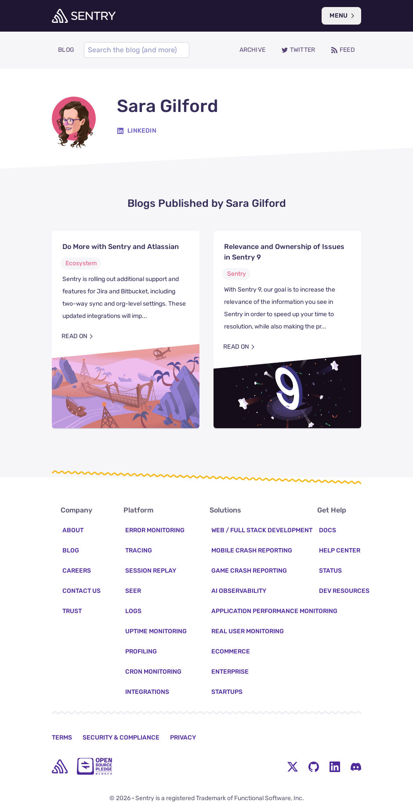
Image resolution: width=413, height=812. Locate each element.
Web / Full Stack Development (261, 530)
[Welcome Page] (84, 16)
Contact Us (81, 591)
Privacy (183, 737)
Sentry (236, 274)
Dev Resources (344, 591)
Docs (327, 530)
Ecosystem (81, 263)
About (72, 530)
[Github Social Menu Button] (313, 766)
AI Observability (238, 591)
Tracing (138, 550)
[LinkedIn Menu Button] (335, 766)
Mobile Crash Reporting (251, 550)
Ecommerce (230, 651)
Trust (72, 611)
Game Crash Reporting (249, 570)
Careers (76, 570)
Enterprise (230, 671)
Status (330, 570)
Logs (133, 611)
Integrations (147, 692)
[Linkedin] (136, 131)
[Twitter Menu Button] (292, 766)
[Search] (136, 50)
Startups (227, 692)
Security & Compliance (121, 737)
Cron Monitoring (153, 671)
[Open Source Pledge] (94, 766)
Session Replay (150, 570)
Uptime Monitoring (156, 631)
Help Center (339, 550)
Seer (133, 591)
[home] (60, 766)
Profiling (141, 651)
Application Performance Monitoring (274, 611)
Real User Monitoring (247, 631)
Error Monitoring (155, 530)
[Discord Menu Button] (356, 766)
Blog (70, 550)
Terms (62, 737)
